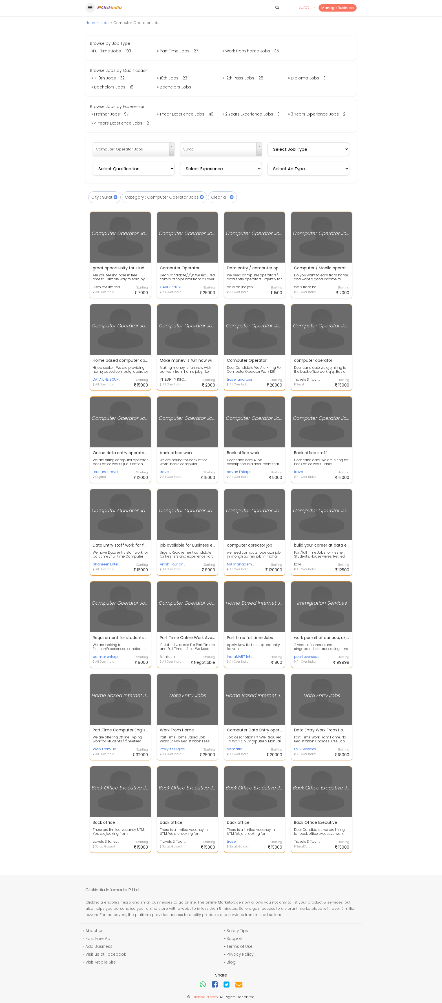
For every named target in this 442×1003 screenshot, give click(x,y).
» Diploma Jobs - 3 (307, 78)
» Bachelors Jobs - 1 (176, 87)
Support (235, 938)
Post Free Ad (97, 938)
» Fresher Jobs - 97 (110, 114)
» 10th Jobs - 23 (172, 78)
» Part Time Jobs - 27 (177, 51)
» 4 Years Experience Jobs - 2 (120, 123)
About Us (94, 930)
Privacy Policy (240, 954)
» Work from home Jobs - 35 (250, 51)
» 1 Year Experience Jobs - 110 (185, 114)
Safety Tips (237, 930)
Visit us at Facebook (105, 954)
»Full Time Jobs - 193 (111, 51)
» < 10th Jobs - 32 (108, 78)
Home (91, 22)
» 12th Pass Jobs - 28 (242, 78)
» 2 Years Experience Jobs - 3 (251, 114)
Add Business (98, 946)
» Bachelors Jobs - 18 (112, 87)
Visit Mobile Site (100, 962)
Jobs (105, 22)
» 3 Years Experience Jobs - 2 (316, 114)
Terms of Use (240, 946)
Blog (231, 962)
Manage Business (337, 7)
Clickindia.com (204, 997)
